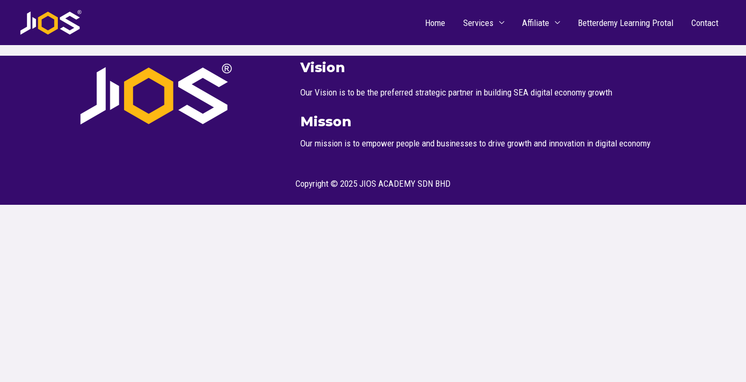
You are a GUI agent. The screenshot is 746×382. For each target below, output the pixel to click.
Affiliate (535, 23)
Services (478, 23)
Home (435, 23)
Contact (704, 23)
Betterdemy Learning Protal (625, 23)
